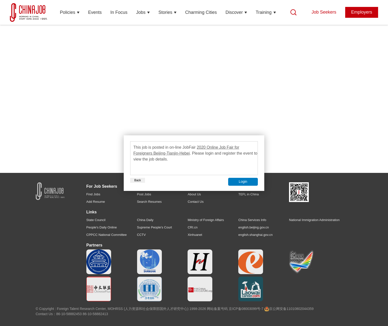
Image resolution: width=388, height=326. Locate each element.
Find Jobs (93, 194)
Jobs (141, 12)
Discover (234, 12)
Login (243, 181)
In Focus (118, 12)
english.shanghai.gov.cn (255, 235)
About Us (194, 194)
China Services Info (252, 220)
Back (137, 180)
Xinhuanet (195, 235)
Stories (165, 12)
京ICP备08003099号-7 (246, 309)
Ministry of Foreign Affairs (206, 220)
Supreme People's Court (154, 227)
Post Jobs (144, 194)
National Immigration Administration (314, 220)
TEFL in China (248, 194)
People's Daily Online (101, 227)
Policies (67, 12)
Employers (361, 12)
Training (263, 12)
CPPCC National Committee (106, 235)
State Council (95, 220)
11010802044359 (300, 309)
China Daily (145, 220)
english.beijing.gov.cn (253, 227)
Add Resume (95, 202)
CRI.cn (192, 227)
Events (95, 12)
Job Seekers (324, 12)
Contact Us (195, 202)
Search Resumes (149, 202)
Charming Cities (201, 12)
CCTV (141, 235)
